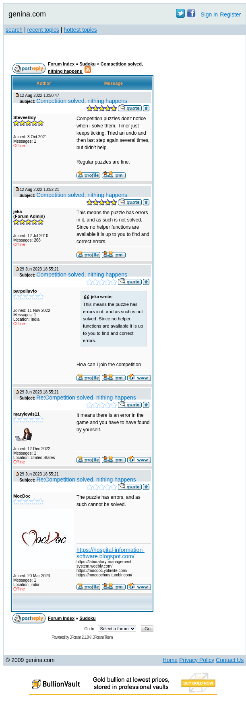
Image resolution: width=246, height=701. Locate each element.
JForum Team (103, 637)
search (14, 30)
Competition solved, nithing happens (81, 101)
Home (170, 660)
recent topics (43, 30)
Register (230, 14)
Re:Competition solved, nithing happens (86, 397)
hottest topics (80, 30)
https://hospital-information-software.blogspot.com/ (110, 553)
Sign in (209, 14)
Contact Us (230, 660)
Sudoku (87, 63)
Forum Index (61, 63)
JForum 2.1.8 (79, 637)
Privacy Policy (196, 660)
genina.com (27, 14)
